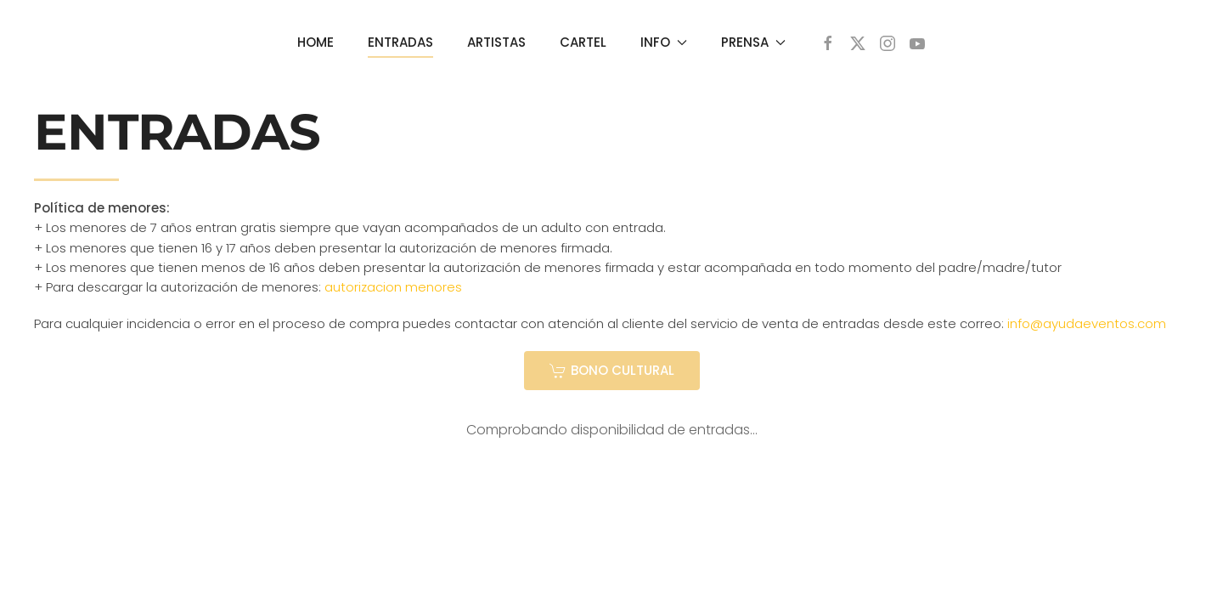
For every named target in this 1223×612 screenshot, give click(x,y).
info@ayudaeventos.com (1086, 323)
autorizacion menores (393, 287)
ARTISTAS (496, 42)
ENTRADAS (400, 42)
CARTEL (583, 42)
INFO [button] (663, 42)
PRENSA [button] (753, 42)
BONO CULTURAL (612, 370)
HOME (315, 42)
